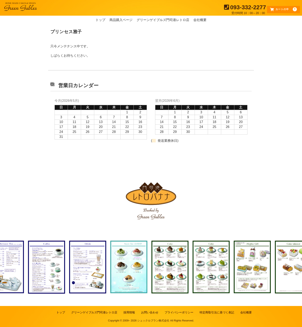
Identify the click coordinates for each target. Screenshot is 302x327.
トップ (100, 20)
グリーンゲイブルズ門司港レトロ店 (163, 20)
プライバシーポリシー (179, 312)
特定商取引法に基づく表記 (217, 312)
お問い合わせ (149, 312)
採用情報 (129, 312)
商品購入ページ (120, 20)
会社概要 (200, 20)
